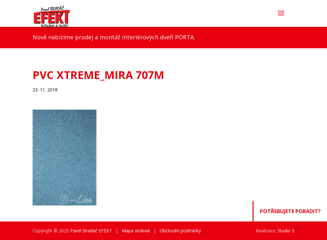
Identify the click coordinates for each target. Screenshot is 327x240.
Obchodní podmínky (180, 231)
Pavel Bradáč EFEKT (91, 231)
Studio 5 (286, 231)
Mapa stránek (136, 231)
